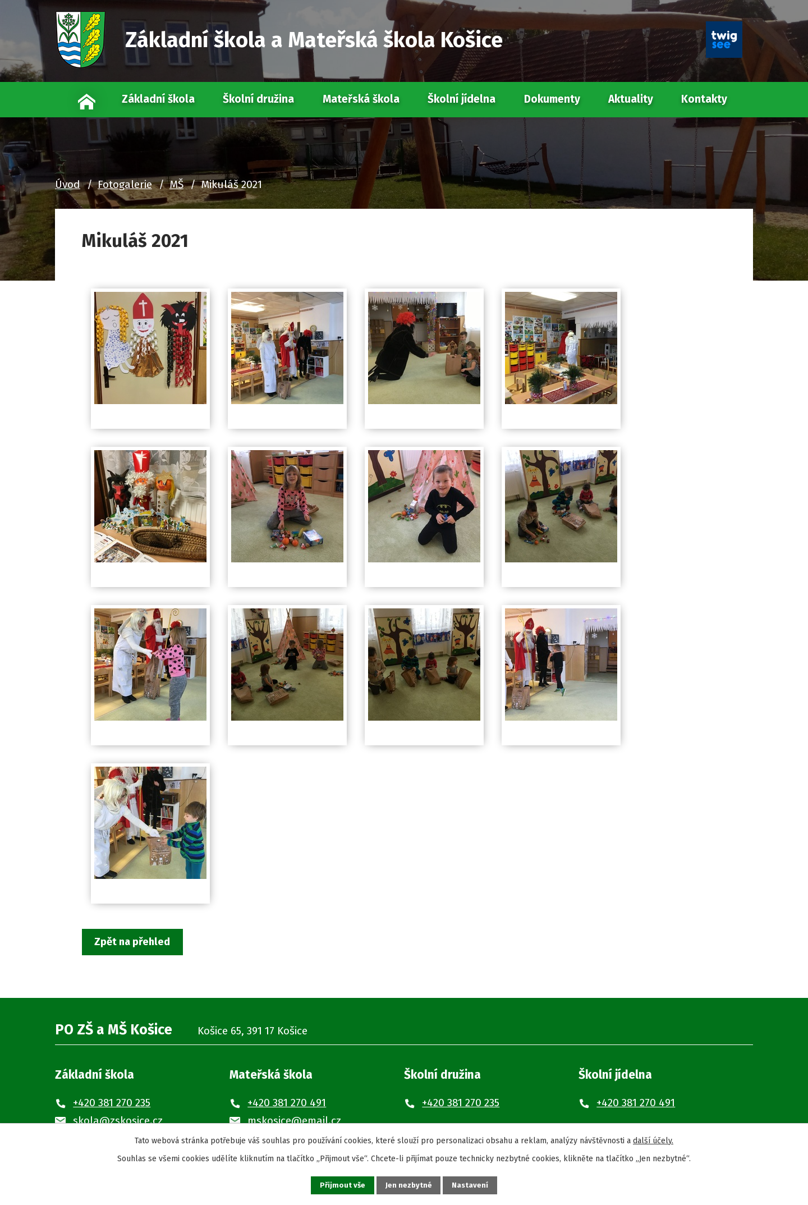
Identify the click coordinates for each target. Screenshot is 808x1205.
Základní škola (158, 99)
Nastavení (476, 1184)
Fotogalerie (125, 184)
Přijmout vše (336, 1184)
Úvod (87, 99)
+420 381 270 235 (111, 1103)
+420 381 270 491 (286, 1103)
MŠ (176, 184)
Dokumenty (552, 99)
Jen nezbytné (409, 1184)
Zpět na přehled (137, 942)
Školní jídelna (461, 99)
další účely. (653, 1138)
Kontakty (704, 99)
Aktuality (630, 99)
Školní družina (258, 99)
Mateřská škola (361, 99)
